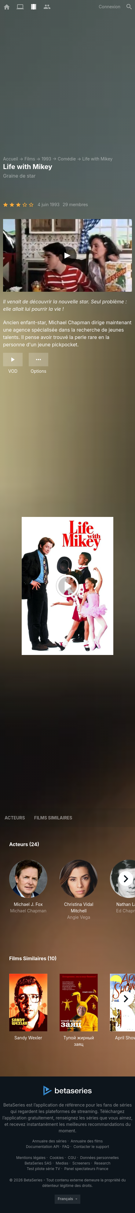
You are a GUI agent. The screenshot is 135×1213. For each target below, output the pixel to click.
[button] (28, 893)
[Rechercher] (129, 6)
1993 (46, 158)
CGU (72, 1157)
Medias (62, 1163)
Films (29, 158)
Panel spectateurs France (86, 1168)
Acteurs (15, 817)
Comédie (67, 158)
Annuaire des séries (49, 1141)
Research (102, 1163)
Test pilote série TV (43, 1168)
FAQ (65, 1146)
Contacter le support (91, 1146)
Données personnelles (99, 1157)
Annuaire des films (87, 1141)
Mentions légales (31, 1157)
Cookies (57, 1157)
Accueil (10, 158)
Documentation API (42, 1146)
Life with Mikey (97, 158)
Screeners (81, 1163)
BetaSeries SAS (38, 1163)
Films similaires (53, 817)
